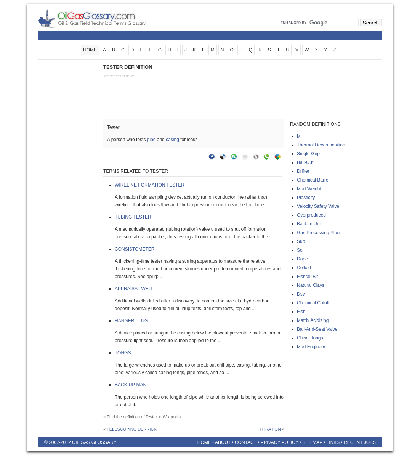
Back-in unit (309, 224)
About (223, 442)
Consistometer (134, 249)
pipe (151, 139)
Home (204, 442)
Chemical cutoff (313, 302)
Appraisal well (134, 288)
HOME (90, 50)
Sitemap (312, 442)
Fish (301, 311)
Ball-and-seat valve (317, 329)
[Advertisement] (68, 178)
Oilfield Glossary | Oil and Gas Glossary (101, 18)
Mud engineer (311, 346)
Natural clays (310, 285)
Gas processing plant (319, 232)
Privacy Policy (279, 442)
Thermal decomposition (321, 145)
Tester (151, 417)
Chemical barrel (313, 180)
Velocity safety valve (318, 206)
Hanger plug (131, 320)
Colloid (304, 267)
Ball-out (305, 162)
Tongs (123, 352)
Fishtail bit (307, 276)
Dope (302, 259)
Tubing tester (133, 217)
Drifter (303, 171)
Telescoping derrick (132, 429)
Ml (299, 136)
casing (172, 139)
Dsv (301, 294)
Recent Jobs (360, 442)
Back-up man (130, 384)
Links (333, 442)
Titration (270, 429)
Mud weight (309, 188)
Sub (301, 241)
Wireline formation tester (149, 185)
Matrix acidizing (313, 320)
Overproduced (311, 215)
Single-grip (308, 153)
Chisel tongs (310, 338)
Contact (245, 442)
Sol (300, 250)
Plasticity (306, 197)
